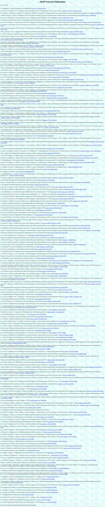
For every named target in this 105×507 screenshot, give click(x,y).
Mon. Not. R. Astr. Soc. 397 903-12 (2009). (58, 323)
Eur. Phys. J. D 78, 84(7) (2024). (39, 8)
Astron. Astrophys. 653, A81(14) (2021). (61, 51)
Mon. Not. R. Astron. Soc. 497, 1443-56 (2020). (65, 72)
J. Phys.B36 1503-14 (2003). (33, 450)
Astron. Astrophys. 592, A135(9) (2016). (75, 160)
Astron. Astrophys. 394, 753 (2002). (61, 457)
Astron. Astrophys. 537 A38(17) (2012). (59, 287)
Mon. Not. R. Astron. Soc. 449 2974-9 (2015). (82, 196)
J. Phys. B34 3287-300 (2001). (48, 479)
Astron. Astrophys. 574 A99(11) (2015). (56, 203)
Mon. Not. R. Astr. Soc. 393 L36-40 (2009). (86, 325)
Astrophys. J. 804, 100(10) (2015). (80, 201)
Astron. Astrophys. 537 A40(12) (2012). (92, 281)
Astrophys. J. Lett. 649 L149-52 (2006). (95, 391)
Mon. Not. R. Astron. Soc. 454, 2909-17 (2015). (76, 189)
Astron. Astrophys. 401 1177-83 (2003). (59, 455)
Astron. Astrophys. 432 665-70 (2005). (47, 424)
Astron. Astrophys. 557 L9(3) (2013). (67, 242)
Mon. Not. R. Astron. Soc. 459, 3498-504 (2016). (84, 162)
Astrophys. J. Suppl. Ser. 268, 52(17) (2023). (91, 22)
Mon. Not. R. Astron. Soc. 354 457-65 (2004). (52, 429)
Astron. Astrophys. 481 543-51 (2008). (57, 364)
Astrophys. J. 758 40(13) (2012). (61, 266)
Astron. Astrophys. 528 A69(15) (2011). (73, 303)
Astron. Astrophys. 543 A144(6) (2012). (47, 271)
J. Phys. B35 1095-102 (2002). (56, 470)
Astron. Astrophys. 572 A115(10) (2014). (70, 205)
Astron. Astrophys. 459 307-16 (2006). (38, 388)
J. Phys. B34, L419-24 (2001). (51, 490)
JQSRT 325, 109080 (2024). (96, 13)
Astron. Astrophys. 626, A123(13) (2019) (63, 87)
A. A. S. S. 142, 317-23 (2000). (43, 499)
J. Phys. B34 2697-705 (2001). (50, 487)
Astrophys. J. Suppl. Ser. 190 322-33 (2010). (26, 307)
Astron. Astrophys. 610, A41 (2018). (74, 133)
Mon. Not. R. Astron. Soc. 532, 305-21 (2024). (72, 10)
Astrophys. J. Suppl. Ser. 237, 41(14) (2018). (46, 114)
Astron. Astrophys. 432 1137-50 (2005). (54, 421)
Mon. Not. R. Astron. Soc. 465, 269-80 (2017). (82, 155)
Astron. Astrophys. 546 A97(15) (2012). (54, 269)
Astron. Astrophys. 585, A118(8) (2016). (39, 184)
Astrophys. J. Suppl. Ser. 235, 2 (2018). (74, 131)
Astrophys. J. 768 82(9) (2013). (69, 239)
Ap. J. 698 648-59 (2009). (48, 346)
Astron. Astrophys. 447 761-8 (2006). (38, 400)
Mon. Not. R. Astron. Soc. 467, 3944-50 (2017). (91, 151)
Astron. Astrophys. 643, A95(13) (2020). (61, 68)
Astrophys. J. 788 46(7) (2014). (13, 220)
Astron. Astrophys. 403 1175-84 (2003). (72, 448)
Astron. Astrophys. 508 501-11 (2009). (57, 332)
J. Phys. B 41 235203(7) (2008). (71, 351)
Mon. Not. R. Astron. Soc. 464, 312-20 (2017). (88, 157)
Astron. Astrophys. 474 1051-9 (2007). (93, 367)
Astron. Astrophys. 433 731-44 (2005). (45, 417)
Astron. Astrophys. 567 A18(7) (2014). (43, 210)
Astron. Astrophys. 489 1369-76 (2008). (56, 359)
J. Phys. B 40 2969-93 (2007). (68, 375)
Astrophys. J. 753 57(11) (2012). (18, 279)
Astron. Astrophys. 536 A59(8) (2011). (43, 294)
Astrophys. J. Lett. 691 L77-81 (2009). (42, 349)
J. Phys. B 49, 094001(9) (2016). (75, 167)
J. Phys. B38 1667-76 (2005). (84, 414)
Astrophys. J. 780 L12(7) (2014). (93, 230)
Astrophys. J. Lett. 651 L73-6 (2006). (66, 383)
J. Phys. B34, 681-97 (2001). (46, 497)
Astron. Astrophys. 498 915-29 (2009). (18, 343)
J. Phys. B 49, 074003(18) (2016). (27, 171)
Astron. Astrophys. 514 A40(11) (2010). (44, 316)
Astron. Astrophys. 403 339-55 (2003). (55, 452)
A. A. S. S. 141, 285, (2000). (50, 502)
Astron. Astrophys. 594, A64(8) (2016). (81, 182)
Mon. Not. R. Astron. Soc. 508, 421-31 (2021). (83, 49)
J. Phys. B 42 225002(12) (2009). (66, 335)
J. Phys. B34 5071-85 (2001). (52, 476)
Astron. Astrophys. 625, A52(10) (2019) (47, 93)
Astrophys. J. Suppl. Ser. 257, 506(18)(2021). (33, 46)
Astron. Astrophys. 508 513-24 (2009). (42, 330)
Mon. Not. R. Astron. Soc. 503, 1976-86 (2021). (82, 61)
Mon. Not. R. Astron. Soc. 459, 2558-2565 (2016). (54, 164)
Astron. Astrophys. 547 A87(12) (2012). (61, 262)
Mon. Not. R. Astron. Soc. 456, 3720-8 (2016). (44, 180)
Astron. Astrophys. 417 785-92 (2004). (25, 439)
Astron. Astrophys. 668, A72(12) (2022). (76, 34)
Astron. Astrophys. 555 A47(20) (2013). (43, 249)
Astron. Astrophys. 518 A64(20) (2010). (57, 309)
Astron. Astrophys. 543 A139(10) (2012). (60, 273)
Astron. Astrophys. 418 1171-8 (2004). (68, 436)
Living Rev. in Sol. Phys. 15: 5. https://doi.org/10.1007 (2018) (46, 110)
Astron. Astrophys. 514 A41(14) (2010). (37, 314)
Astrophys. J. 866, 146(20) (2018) (12, 108)
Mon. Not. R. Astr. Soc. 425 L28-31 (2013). (59, 260)
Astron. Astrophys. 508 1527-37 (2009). (66, 321)
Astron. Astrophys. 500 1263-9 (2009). (64, 337)
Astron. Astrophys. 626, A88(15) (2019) (38, 91)
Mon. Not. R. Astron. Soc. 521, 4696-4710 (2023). (72, 20)
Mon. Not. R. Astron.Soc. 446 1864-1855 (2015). (63, 198)
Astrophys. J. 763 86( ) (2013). (79, 244)
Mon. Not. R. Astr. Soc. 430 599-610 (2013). (71, 251)
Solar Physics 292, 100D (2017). (18, 139)
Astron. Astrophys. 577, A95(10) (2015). (66, 194)
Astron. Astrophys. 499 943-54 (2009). (67, 339)
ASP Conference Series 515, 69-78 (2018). (10, 123)
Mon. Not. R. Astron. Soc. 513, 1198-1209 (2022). (46, 36)
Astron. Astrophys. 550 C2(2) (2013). (58, 256)
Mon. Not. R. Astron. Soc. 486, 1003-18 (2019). (25, 83)
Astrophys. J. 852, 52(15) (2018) (50, 120)
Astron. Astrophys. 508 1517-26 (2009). (50, 328)
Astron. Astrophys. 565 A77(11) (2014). (52, 223)
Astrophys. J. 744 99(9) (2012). (71, 292)
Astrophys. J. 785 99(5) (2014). (84, 228)
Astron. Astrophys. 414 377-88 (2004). (58, 441)
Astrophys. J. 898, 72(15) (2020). (52, 70)
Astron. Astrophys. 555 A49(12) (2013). (45, 246)
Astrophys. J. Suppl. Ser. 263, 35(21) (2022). (73, 31)
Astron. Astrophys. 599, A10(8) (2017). (51, 153)
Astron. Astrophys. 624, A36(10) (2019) (54, 95)
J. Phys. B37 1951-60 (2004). (66, 434)
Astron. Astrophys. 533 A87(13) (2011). (73, 296)
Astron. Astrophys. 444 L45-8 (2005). (33, 407)
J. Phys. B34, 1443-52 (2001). (27, 494)
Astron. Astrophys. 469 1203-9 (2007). (73, 369)
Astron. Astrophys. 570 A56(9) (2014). (53, 208)
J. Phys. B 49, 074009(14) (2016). (50, 169)
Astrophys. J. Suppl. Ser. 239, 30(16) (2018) (30, 101)
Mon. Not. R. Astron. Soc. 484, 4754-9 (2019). (58, 98)
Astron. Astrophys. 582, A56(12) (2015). (64, 187)
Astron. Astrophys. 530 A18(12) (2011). (52, 301)
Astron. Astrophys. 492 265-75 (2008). (20, 357)
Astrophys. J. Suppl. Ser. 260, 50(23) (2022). (13, 39)
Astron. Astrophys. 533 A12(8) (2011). (42, 299)
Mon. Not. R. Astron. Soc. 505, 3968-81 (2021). (53, 57)
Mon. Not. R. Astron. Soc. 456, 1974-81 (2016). (63, 177)
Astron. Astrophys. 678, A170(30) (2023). (87, 15)
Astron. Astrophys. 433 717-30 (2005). (65, 419)
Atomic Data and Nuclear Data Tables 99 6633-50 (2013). (40, 235)
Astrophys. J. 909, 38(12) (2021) (70, 59)
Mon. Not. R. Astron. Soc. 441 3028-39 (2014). (56, 212)
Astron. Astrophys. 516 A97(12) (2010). (55, 312)
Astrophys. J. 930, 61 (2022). (32, 43)
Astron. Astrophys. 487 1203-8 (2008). (45, 362)
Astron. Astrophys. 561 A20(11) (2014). (59, 232)
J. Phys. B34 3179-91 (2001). (17, 482)
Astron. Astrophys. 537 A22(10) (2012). (63, 289)
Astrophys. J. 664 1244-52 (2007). (27, 373)
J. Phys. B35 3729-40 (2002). (90, 460)
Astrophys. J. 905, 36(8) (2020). (47, 65)
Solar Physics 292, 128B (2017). (47, 135)
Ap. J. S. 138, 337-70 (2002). (61, 474)
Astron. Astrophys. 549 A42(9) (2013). (46, 258)
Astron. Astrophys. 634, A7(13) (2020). (60, 77)
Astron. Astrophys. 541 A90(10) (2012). (58, 275)
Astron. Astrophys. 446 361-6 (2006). (83, 403)
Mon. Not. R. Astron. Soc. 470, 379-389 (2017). (54, 148)
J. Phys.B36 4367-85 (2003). (50, 443)
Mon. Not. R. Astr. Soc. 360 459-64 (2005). (77, 412)
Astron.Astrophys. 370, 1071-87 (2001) (71, 484)
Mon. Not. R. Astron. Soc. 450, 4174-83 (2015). (64, 191)
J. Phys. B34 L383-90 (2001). (52, 492)
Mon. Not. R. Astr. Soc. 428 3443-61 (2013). (86, 253)
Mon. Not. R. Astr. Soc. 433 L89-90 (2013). (84, 260)
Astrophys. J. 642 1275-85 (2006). (40, 394)
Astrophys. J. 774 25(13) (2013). (57, 237)
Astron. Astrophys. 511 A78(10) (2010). (38, 319)
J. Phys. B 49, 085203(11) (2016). (16, 175)
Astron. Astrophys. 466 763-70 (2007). (69, 381)
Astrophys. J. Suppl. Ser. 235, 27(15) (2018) (10, 117)
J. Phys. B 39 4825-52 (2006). (41, 386)
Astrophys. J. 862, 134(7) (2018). (52, 127)
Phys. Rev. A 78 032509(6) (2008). (79, 353)
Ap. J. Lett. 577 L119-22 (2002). (49, 462)
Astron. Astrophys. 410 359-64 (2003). (73, 445)
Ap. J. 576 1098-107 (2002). (50, 466)
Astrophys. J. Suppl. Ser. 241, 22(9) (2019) (89, 85)
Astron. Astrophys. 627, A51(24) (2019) (74, 79)
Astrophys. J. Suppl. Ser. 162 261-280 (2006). (90, 405)
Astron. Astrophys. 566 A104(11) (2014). (69, 217)
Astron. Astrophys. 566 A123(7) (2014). (44, 214)
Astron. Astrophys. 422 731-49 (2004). (52, 432)
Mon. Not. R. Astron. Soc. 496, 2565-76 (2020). (92, 74)
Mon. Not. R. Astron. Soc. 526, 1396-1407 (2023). (63, 17)
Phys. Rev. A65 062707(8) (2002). (62, 468)
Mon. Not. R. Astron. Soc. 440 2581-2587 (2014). (80, 225)
